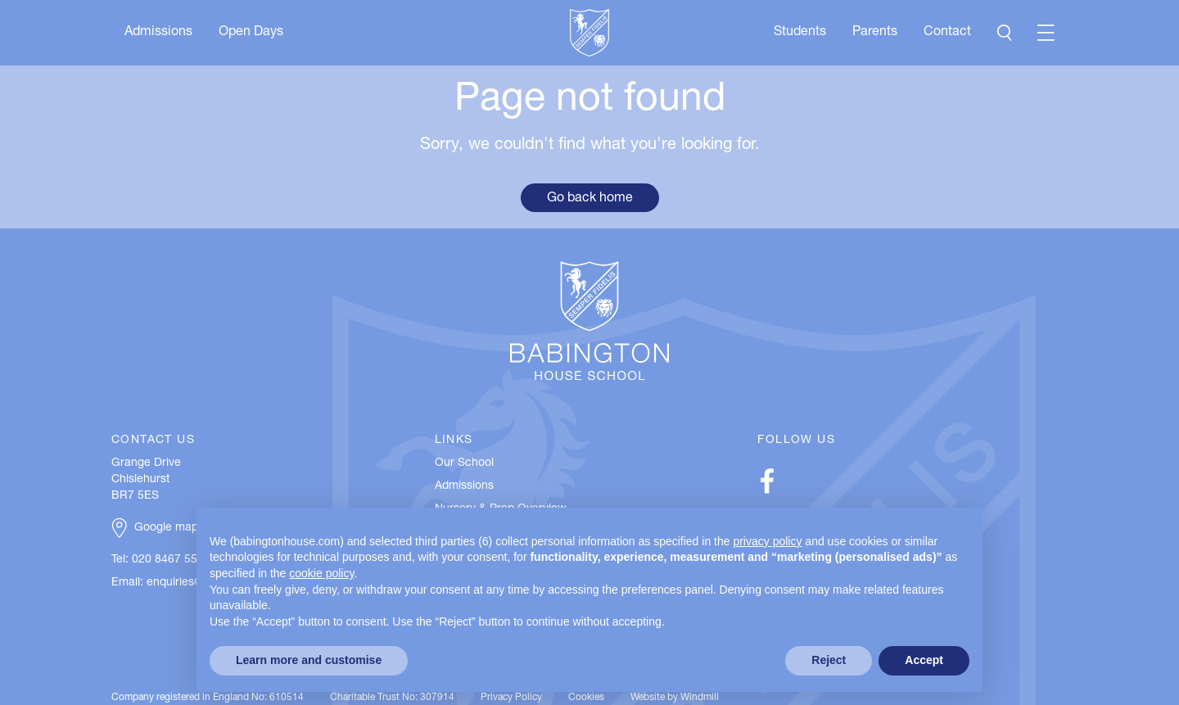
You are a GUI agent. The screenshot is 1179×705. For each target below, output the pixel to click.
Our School (464, 463)
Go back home (590, 199)
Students (800, 32)
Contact (947, 32)
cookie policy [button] (321, 573)
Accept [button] (924, 660)
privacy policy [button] (767, 541)
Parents (874, 32)
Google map (166, 528)
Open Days (251, 32)
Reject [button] (828, 660)
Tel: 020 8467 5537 (160, 560)
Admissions (158, 32)
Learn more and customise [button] (309, 660)
